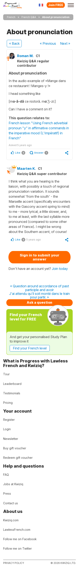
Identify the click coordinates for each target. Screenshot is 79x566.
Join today (60, 269)
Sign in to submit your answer (39, 257)
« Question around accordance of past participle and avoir (39, 288)
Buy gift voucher (14, 448)
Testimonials (11, 393)
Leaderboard (12, 384)
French (11, 17)
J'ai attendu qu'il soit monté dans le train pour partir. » (39, 295)
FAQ (6, 474)
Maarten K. (26, 168)
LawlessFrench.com (16, 529)
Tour (6, 374)
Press (7, 493)
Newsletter (10, 439)
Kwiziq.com (11, 520)
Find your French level (30, 348)
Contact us (10, 503)
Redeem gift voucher (18, 457)
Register (9, 419)
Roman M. (25, 56)
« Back (14, 43)
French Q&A (28, 17)
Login (7, 429)
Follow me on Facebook (20, 539)
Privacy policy (13, 563)
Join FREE (55, 5)
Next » (65, 43)
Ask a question (39, 302)
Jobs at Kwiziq (13, 484)
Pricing (8, 402)
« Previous (48, 43)
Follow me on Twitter (17, 548)
